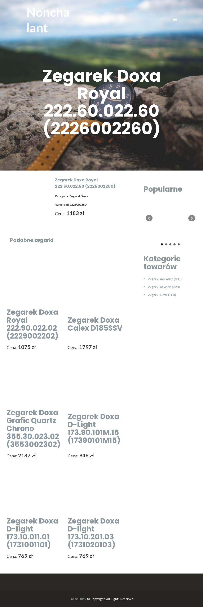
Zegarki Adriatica (165, 279)
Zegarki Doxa (162, 295)
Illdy (83, 599)
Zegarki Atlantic (164, 287)
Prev (149, 218)
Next (191, 218)
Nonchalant (48, 19)
